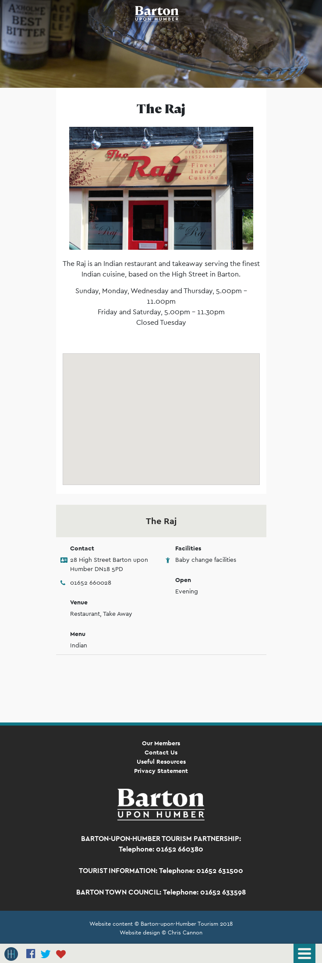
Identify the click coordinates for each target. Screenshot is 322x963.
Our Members (161, 743)
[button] (161, 411)
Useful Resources (161, 761)
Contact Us (161, 752)
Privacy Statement (161, 771)
